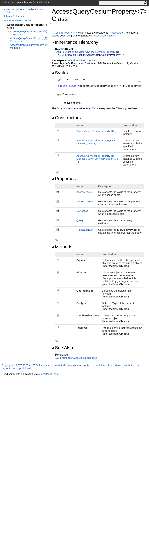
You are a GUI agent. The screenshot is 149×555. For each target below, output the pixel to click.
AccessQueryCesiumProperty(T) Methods (28, 46)
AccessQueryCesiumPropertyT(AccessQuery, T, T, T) (95, 142)
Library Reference (14, 16)
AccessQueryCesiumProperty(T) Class (27, 26)
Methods (62, 246)
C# (59, 80)
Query (79, 220)
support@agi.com (48, 373)
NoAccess (82, 210)
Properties (64, 178)
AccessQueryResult (104, 35)
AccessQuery (117, 32)
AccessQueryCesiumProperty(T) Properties (28, 39)
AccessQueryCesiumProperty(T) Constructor (28, 33)
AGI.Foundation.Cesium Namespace (76, 357)
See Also (62, 347)
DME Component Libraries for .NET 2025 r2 (24, 11)
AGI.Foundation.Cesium (18, 20)
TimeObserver (84, 229)
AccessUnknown (85, 201)
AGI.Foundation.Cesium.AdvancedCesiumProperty (85, 51)
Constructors (66, 117)
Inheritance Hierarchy (75, 42)
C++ (76, 79)
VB (67, 79)
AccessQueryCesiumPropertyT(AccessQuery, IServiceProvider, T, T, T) (97, 158)
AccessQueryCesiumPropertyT (96, 131)
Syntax (60, 72)
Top (57, 171)
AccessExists (83, 191)
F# (84, 79)
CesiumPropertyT (66, 32)
